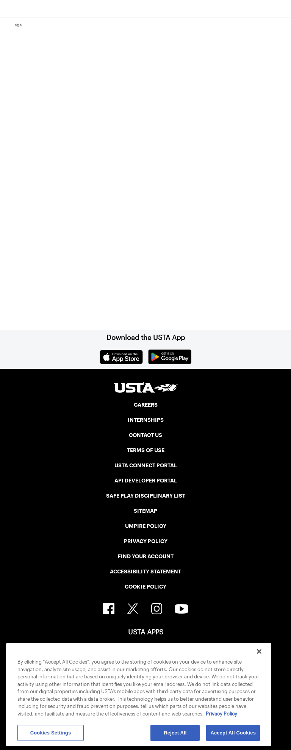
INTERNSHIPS (146, 420)
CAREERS (146, 405)
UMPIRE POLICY (145, 526)
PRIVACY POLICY (145, 541)
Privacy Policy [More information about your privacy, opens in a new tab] (221, 714)
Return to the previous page (86, 214)
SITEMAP (145, 511)
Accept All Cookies (233, 733)
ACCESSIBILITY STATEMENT (145, 571)
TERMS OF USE (145, 450)
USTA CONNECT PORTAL (145, 465)
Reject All (175, 733)
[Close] (259, 651)
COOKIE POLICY (145, 587)
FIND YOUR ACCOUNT (146, 556)
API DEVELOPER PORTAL (145, 480)
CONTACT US (145, 435)
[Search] (283, 25)
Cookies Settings (50, 733)
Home (43, 294)
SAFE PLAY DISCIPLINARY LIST (145, 496)
